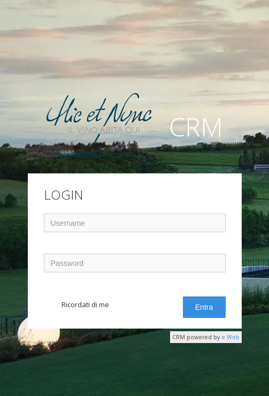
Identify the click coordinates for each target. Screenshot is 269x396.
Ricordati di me (85, 304)
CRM (135, 129)
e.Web (230, 337)
